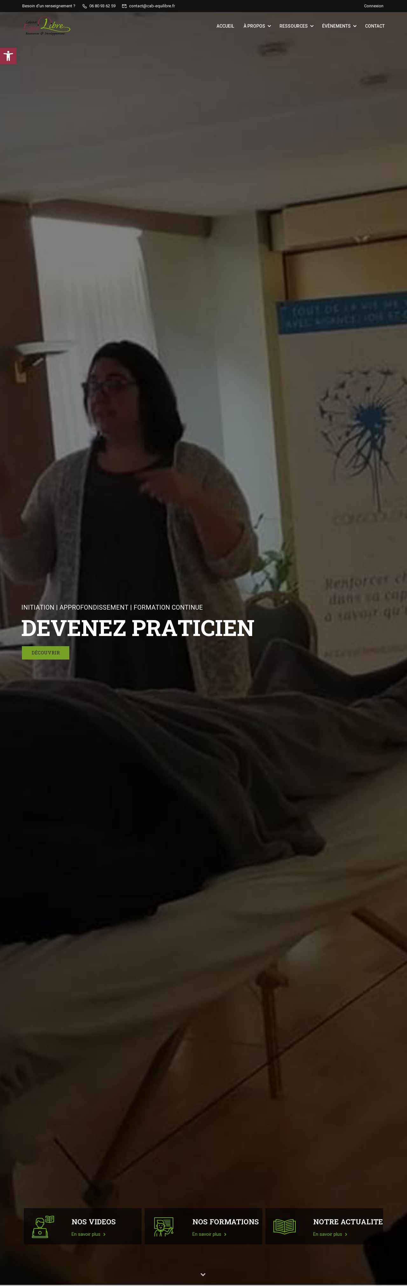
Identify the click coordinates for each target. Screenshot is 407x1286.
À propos (254, 26)
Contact (375, 26)
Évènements (336, 26)
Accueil (225, 26)
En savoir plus (89, 1234)
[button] (8, 56)
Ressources (293, 26)
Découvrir (45, 653)
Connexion (373, 5)
